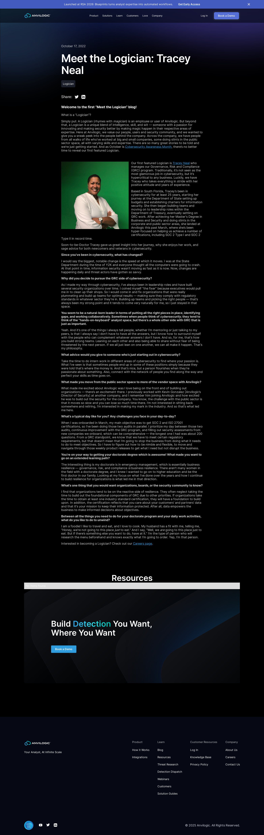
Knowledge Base (200, 757)
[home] (37, 15)
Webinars (163, 779)
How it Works (140, 750)
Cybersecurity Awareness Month (148, 146)
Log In (204, 15)
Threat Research (167, 764)
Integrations (139, 757)
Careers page (142, 543)
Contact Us (232, 764)
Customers (132, 15)
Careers (230, 757)
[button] (94, 15)
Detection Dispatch (169, 771)
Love (145, 15)
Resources (164, 757)
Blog (160, 750)
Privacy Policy (199, 764)
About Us (231, 750)
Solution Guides (167, 793)
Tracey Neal (181, 163)
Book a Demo (63, 649)
